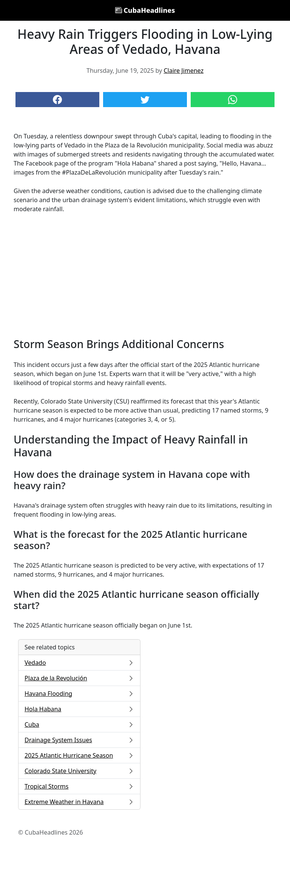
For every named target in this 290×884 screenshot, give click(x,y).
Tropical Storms (79, 786)
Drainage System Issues (79, 739)
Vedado (79, 662)
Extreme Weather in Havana (79, 801)
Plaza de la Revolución (79, 678)
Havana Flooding (79, 693)
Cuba (79, 724)
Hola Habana (79, 709)
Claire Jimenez (184, 70)
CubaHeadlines (145, 10)
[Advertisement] (145, 275)
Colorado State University (79, 770)
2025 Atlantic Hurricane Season (79, 755)
